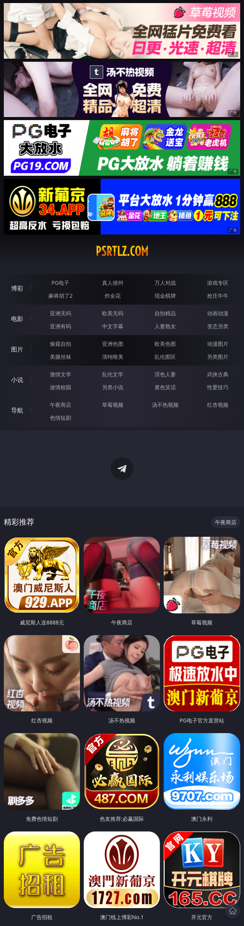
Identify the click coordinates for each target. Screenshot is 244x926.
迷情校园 (60, 387)
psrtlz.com (122, 251)
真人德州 (112, 282)
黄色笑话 (165, 387)
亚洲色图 (112, 343)
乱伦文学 (112, 374)
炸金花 (113, 295)
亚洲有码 (60, 326)
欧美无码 (112, 313)
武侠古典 (217, 374)
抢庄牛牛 (217, 295)
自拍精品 (165, 313)
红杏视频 (217, 404)
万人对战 (165, 282)
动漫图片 (217, 343)
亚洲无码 (60, 313)
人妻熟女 (165, 326)
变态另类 (217, 326)
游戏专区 (217, 282)
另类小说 (112, 387)
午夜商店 (60, 404)
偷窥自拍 (60, 343)
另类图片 (217, 356)
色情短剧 (60, 417)
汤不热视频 (165, 404)
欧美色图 (165, 343)
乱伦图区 (165, 356)
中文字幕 (112, 326)
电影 (17, 319)
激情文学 (60, 374)
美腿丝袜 (60, 356)
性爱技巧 (217, 387)
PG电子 (60, 282)
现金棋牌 (165, 295)
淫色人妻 (165, 374)
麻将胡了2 (60, 295)
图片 (17, 349)
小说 (17, 380)
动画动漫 (217, 313)
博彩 (17, 288)
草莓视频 (112, 404)
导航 (17, 410)
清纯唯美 (112, 356)
